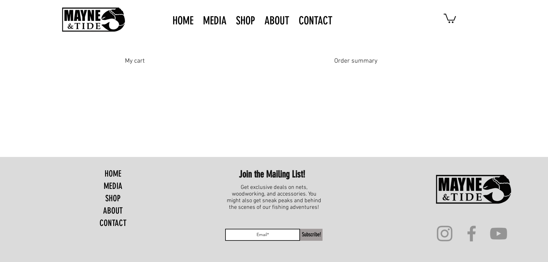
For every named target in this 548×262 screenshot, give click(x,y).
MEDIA (113, 186)
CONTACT (113, 223)
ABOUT (113, 211)
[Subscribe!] (311, 235)
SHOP (113, 198)
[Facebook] (471, 233)
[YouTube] (498, 233)
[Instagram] (444, 233)
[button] (450, 18)
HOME (113, 174)
